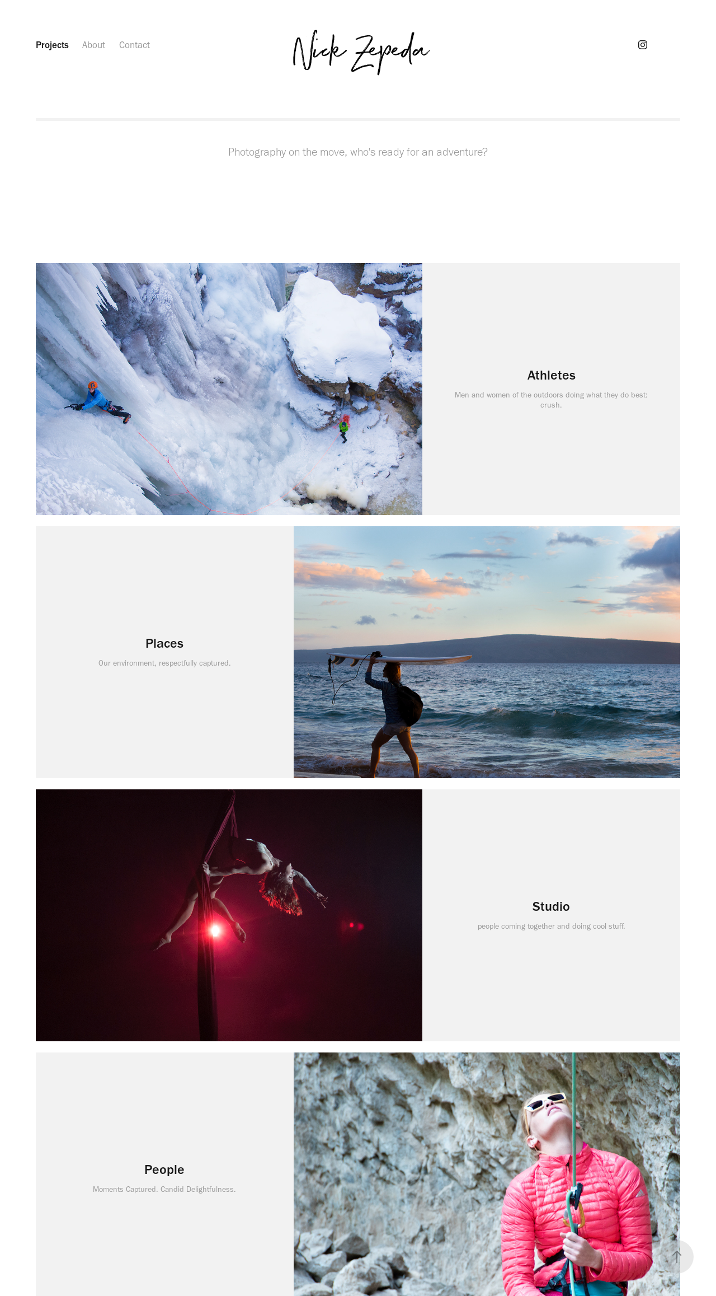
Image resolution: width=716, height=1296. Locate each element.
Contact (134, 44)
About (93, 44)
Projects (52, 44)
